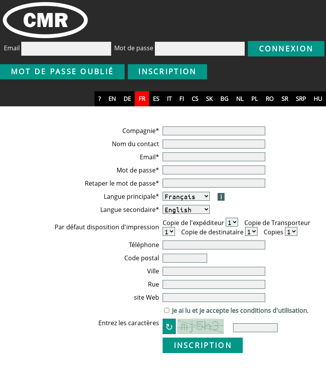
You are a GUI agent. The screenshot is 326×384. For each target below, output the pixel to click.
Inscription (167, 71)
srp (301, 98)
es (156, 98)
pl (254, 98)
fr (142, 98)
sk (209, 98)
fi (181, 98)
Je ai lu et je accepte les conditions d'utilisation (239, 310)
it (169, 98)
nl (240, 98)
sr (284, 98)
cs (195, 98)
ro (270, 98)
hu (318, 98)
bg (224, 98)
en (112, 98)
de (127, 98)
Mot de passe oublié (62, 71)
